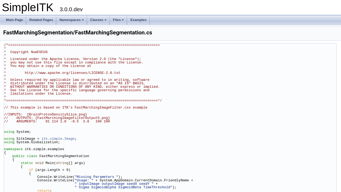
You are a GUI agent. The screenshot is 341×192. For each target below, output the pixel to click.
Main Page (14, 20)
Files (118, 20)
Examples (138, 20)
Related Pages (41, 20)
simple (56, 138)
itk (44, 138)
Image (69, 138)
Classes (98, 20)
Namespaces (71, 20)
